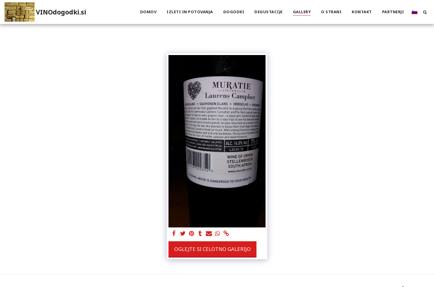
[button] (424, 12)
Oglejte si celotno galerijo (212, 248)
